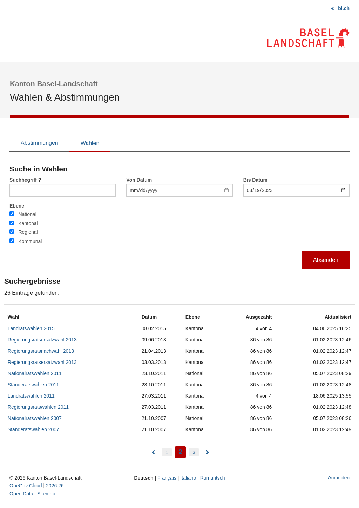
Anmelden (339, 477)
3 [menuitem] (193, 452)
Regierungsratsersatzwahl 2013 (42, 340)
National (27, 214)
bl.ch (344, 8)
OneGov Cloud (25, 485)
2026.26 (55, 485)
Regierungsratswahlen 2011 (38, 407)
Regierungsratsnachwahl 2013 (41, 351)
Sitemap (46, 493)
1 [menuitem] (166, 452)
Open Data (21, 493)
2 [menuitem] (182, 451)
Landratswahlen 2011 (31, 396)
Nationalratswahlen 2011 (35, 373)
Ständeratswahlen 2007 (33, 429)
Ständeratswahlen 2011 (33, 384)
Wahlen (90, 143)
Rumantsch (212, 478)
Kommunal (30, 241)
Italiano (188, 478)
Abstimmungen (39, 143)
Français (166, 478)
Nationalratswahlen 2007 (35, 418)
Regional (28, 232)
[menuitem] (153, 452)
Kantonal (28, 223)
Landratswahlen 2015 (31, 328)
